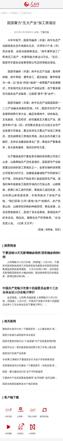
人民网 (3, 13)
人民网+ (20, 411)
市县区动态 (26, 13)
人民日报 (8, 411)
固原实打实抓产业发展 (14, 353)
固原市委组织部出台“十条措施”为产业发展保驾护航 (29, 341)
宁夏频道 (14, 13)
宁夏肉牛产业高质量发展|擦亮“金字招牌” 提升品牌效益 (30, 378)
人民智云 (20, 428)
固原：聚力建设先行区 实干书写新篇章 (22, 371)
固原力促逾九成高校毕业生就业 (18, 335)
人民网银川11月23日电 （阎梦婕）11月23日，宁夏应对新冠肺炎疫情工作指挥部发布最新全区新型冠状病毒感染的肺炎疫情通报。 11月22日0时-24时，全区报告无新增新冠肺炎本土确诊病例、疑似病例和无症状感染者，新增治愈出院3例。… (30, 269)
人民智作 (32, 428)
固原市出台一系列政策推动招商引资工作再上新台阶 (29, 347)
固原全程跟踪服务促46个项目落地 (20, 384)
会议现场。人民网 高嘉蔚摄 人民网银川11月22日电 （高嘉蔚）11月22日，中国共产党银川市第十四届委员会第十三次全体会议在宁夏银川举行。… (30, 301)
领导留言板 (44, 411)
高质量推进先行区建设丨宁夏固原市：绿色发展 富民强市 (32, 365)
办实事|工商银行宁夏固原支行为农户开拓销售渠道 (28, 359)
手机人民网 (32, 411)
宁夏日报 (45, 32)
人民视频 (8, 428)
